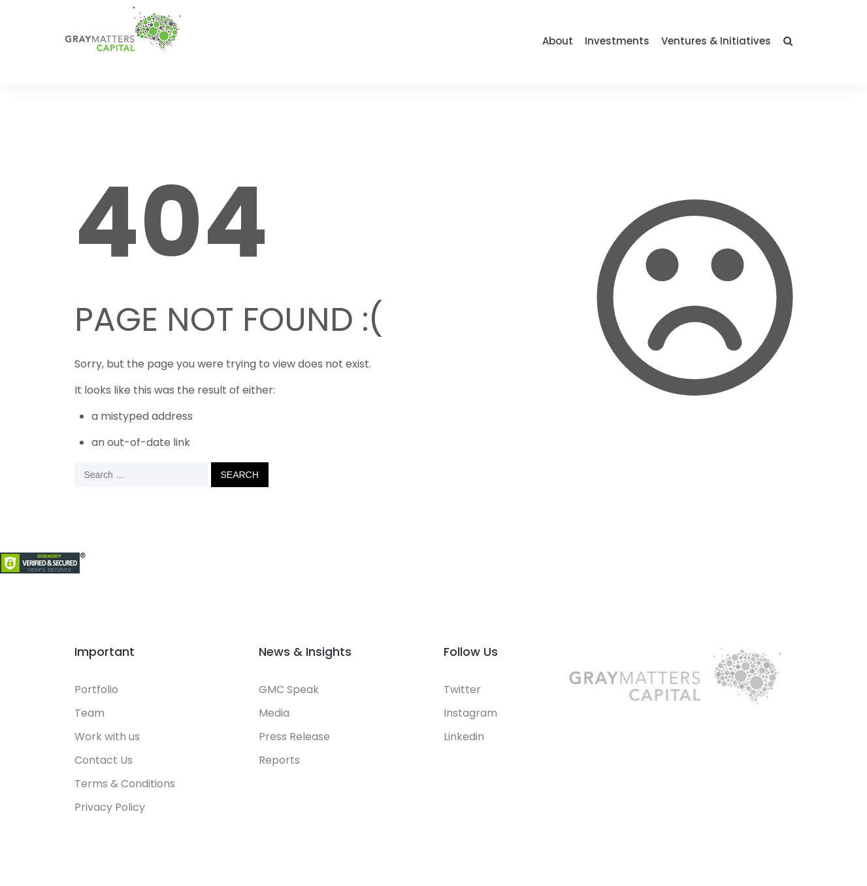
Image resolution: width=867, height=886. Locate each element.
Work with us (107, 736)
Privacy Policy (109, 807)
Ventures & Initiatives (716, 41)
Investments (617, 41)
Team (89, 713)
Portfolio (96, 689)
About (557, 41)
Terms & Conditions (124, 783)
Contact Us (103, 760)
